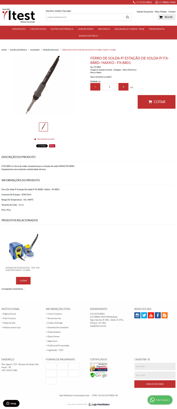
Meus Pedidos (161, 12)
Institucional (11, 309)
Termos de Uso (54, 318)
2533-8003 (144, 2)
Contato (171, 12)
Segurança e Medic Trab (129, 29)
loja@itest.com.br (98, 326)
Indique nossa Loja (11, 327)
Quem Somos (54, 336)
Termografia (157, 29)
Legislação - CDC (56, 350)
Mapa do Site (9, 323)
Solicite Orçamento (145, 12)
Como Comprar (55, 314)
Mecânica (104, 29)
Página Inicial (9, 314)
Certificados (38, 29)
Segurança (52, 341)
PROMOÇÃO (19, 29)
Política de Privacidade (58, 345)
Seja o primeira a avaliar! (101, 77)
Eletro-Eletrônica (62, 29)
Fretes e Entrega (55, 323)
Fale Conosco (9, 318)
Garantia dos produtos (58, 327)
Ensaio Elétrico (88, 36)
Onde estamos (54, 332)
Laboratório (86, 29)
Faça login (66, 11)
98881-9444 (167, 2)
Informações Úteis (58, 309)
